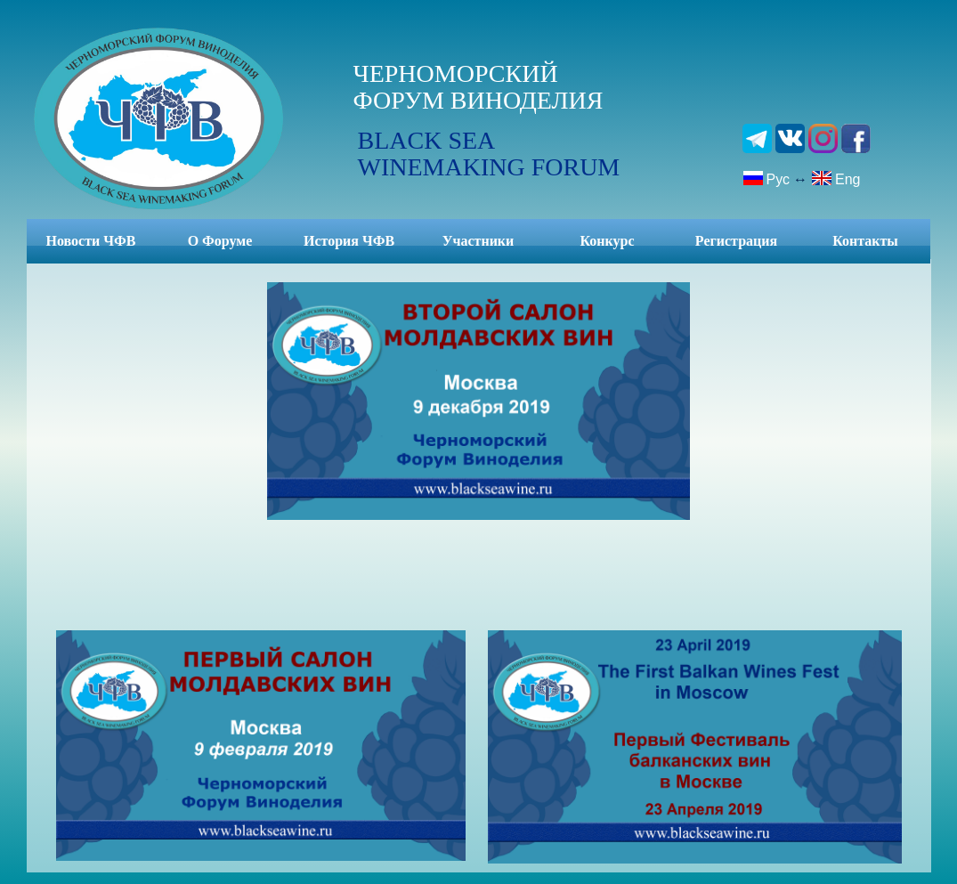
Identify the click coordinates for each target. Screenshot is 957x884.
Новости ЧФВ (91, 240)
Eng (835, 178)
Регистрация (736, 240)
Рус (766, 178)
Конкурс (607, 240)
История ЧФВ (349, 240)
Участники (478, 240)
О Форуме (220, 240)
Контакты (865, 240)
